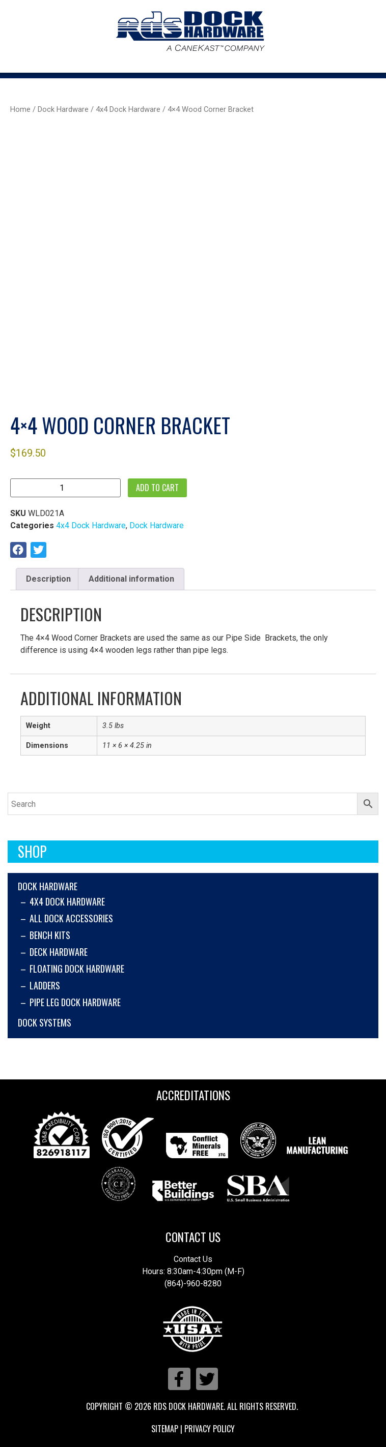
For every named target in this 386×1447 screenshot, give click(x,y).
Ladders (45, 985)
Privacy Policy (209, 1429)
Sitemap (164, 1429)
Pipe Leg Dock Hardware (75, 1002)
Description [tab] (48, 579)
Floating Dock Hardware (77, 968)
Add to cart (157, 487)
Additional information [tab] (131, 579)
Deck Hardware (59, 951)
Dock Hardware (47, 886)
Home (20, 109)
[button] (18, 550)
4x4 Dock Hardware (67, 901)
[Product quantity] (65, 487)
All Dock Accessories (71, 918)
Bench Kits (50, 935)
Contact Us (193, 1237)
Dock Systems (44, 1022)
